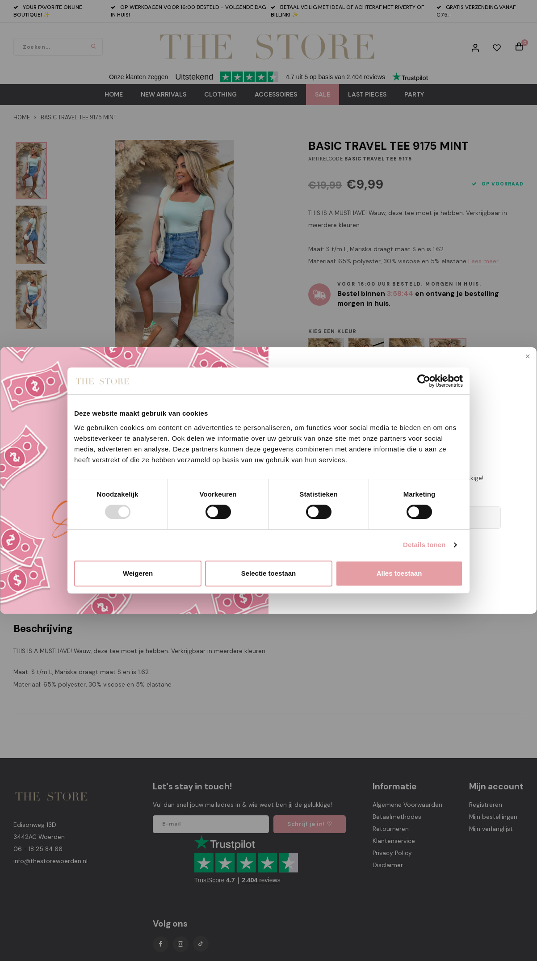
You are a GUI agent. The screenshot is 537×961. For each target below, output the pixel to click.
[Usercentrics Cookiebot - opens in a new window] (424, 381)
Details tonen (424, 544)
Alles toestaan (399, 573)
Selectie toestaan (268, 573)
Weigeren (138, 573)
